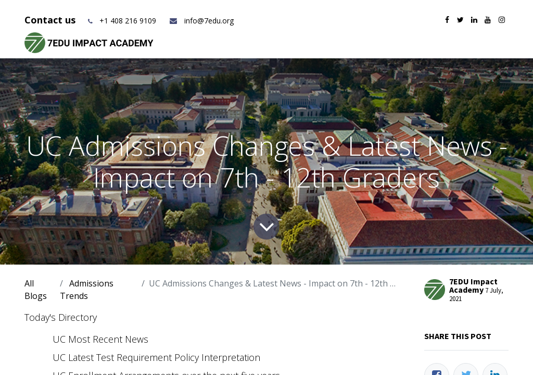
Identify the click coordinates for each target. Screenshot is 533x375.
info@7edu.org (201, 21)
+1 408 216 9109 (127, 21)
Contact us (51, 20)
